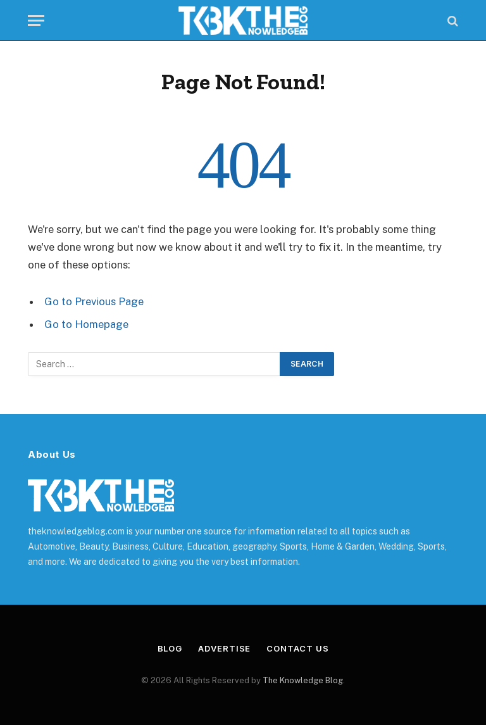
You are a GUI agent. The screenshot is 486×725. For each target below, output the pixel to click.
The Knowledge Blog (303, 680)
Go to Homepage (86, 324)
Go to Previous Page (94, 301)
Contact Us (297, 648)
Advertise (224, 648)
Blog (170, 648)
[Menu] (36, 20)
